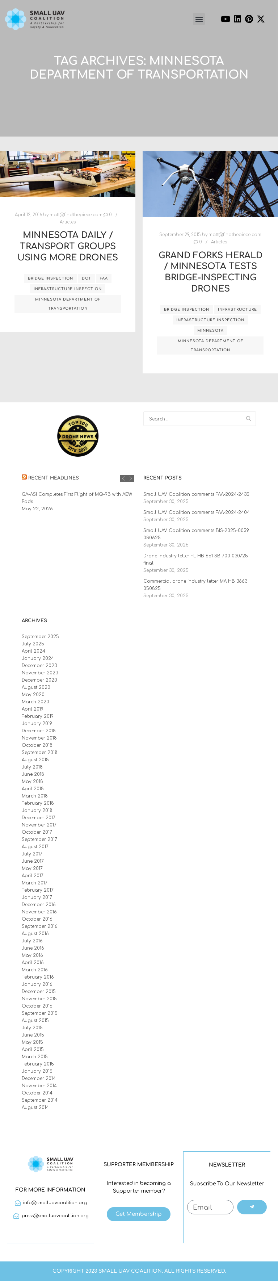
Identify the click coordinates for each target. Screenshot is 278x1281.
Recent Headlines (53, 478)
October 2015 (37, 1006)
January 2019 (37, 723)
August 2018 (35, 759)
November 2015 (39, 998)
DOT (86, 278)
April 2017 (32, 875)
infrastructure (237, 309)
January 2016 (37, 984)
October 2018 (37, 745)
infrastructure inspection (68, 289)
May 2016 (32, 955)
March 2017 (34, 883)
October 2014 (37, 1093)
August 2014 (35, 1107)
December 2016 (39, 904)
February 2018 (38, 803)
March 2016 (35, 969)
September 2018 (40, 752)
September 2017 (39, 839)
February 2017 (38, 890)
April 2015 (33, 1049)
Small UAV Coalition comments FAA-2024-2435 (196, 494)
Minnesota (210, 330)
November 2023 (40, 672)
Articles (68, 222)
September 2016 (40, 926)
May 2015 (32, 1042)
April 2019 (32, 709)
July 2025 (33, 643)
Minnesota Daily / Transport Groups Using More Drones (67, 246)
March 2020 (35, 701)
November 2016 (39, 911)
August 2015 (35, 1020)
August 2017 (35, 846)
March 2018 (35, 796)
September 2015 (40, 1013)
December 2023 (39, 665)
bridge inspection (50, 278)
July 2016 (32, 940)
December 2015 (39, 991)
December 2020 (39, 680)
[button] (199, 19)
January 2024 (38, 658)
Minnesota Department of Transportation (68, 303)
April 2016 (33, 962)
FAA (104, 278)
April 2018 (33, 788)
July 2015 (32, 1027)
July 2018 (32, 767)
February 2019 (38, 716)
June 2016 (33, 948)
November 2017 (39, 825)
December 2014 (39, 1078)
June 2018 (33, 774)
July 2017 (32, 854)
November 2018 (39, 738)
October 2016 (37, 919)
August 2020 (36, 687)
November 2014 (39, 1085)
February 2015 (38, 1064)
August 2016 (35, 933)
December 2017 (38, 817)
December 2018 (39, 730)
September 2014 (40, 1100)
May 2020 (33, 694)
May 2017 (32, 868)
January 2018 (37, 810)
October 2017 (37, 832)
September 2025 (40, 636)
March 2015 (35, 1056)
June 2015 (33, 1035)
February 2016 (38, 977)
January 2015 (37, 1071)
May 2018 (32, 781)
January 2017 (37, 897)
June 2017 (33, 861)
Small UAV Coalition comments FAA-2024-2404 (196, 512)
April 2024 (33, 651)
